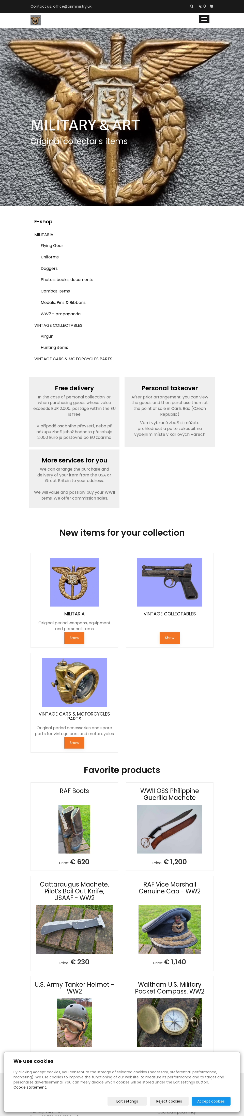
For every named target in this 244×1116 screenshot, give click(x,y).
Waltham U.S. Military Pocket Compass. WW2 (169, 987)
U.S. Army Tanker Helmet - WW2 (74, 987)
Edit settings (127, 1101)
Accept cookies (211, 1101)
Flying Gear (52, 246)
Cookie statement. (30, 1087)
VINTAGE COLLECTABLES (58, 325)
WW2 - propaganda (61, 314)
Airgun (47, 336)
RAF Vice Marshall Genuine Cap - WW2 (170, 887)
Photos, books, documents (67, 280)
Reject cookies (169, 1101)
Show (74, 637)
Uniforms (50, 257)
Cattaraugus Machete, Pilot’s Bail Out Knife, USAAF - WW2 (74, 891)
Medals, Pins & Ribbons (63, 302)
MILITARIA (43, 235)
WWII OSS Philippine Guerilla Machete (169, 794)
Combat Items (55, 291)
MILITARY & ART (85, 125)
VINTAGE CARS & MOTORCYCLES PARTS (73, 359)
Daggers (49, 268)
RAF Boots (74, 791)
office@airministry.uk (72, 6)
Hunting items (54, 347)
